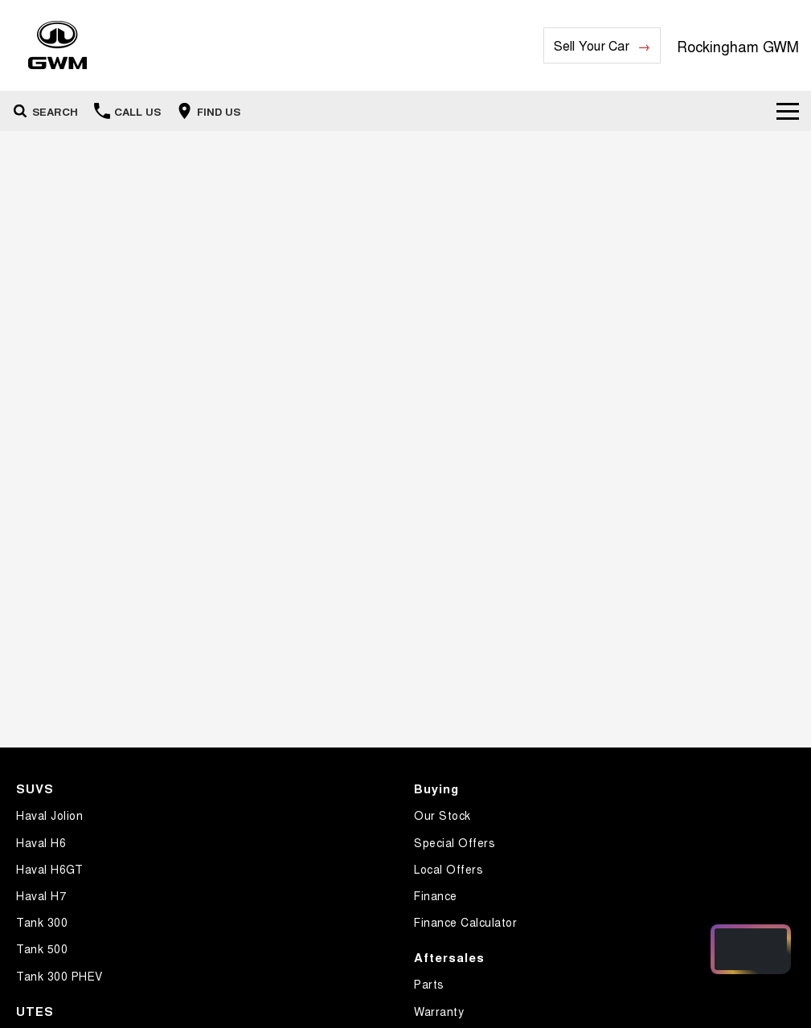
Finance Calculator (465, 922)
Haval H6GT (49, 869)
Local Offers (448, 869)
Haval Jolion (49, 815)
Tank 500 (42, 948)
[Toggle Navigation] (787, 111)
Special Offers (454, 842)
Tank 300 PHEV (59, 976)
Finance (435, 895)
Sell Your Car (591, 45)
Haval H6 (41, 842)
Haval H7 (41, 895)
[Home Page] (57, 45)
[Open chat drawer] (751, 949)
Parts (429, 984)
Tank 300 (42, 922)
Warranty (439, 1011)
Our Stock (442, 815)
